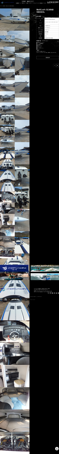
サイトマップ (39, 296)
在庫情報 (17, 3)
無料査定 (41, 3)
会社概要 (19, 296)
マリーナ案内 (21, 3)
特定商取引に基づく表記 (25, 296)
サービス (37, 3)
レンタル (34, 3)
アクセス (44, 3)
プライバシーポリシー (33, 296)
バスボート (30, 3)
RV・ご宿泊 (26, 3)
